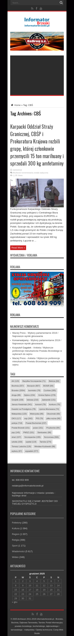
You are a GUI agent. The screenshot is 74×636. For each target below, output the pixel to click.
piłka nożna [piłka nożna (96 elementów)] (53, 418)
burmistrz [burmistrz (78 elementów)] (34, 390)
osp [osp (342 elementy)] (28, 418)
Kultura (15, 528)
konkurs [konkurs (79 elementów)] (54, 404)
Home (15, 105)
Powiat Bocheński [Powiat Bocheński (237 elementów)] (36, 423)
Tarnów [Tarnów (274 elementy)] (45, 442)
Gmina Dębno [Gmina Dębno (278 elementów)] (47, 395)
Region (15, 534)
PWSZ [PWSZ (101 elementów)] (28, 432)
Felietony (16, 522)
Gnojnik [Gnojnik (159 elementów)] (17, 400)
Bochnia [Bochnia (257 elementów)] (18, 386)
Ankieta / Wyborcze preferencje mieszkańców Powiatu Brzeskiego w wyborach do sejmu (37, 350)
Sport (15, 545)
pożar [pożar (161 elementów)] (38, 428)
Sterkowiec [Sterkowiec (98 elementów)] (44, 432)
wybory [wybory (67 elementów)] (17, 451)
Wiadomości (18, 551)
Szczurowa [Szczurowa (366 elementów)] (51, 437)
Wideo (15, 557)
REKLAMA (15, 315)
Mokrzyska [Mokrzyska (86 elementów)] (36, 414)
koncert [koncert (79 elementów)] (40, 404)
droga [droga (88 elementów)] (16, 395)
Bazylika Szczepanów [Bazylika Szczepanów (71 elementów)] (34, 381)
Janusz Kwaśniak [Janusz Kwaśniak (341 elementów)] (22, 404)
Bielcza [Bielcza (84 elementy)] (54, 381)
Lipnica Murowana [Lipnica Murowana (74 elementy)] (49, 409)
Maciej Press (19, 333)
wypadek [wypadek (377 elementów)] (31, 451)
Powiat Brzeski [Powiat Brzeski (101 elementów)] (21, 428)
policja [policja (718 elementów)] (17, 423)
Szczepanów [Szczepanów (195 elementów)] (32, 437)
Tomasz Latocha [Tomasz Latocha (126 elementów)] (21, 446)
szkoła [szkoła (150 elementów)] (17, 442)
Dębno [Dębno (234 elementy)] (29, 395)
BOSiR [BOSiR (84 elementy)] (48, 386)
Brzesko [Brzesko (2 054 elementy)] (18, 390)
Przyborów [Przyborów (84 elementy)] (53, 428)
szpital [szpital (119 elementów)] (31, 442)
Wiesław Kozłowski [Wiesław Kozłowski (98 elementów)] (44, 446)
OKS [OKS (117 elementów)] (16, 418)
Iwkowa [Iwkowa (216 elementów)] (32, 400)
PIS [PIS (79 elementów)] (39, 418)
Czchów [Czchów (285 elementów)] (50, 390)
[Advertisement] (37, 75)
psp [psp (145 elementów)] (16, 432)
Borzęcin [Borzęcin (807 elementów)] (33, 386)
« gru (14, 602)
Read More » (18, 247)
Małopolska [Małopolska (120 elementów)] (19, 414)
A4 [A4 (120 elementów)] (15, 381)
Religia (15, 540)
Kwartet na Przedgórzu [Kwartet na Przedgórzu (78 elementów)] (24, 409)
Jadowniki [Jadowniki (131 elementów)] (49, 400)
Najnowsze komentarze (24, 326)
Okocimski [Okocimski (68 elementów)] (53, 414)
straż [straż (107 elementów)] (16, 437)
